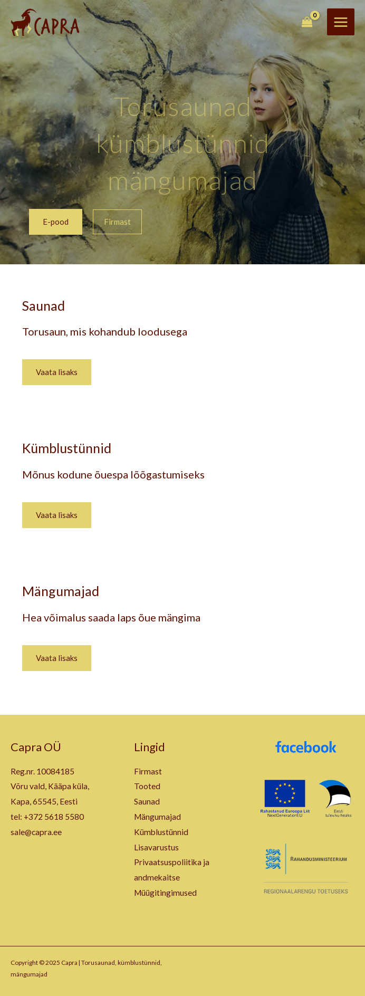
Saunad (43, 305)
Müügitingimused (165, 892)
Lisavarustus (156, 847)
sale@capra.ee (36, 832)
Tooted (147, 786)
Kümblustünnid (66, 448)
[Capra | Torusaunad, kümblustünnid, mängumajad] (45, 22)
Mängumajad (60, 591)
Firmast (148, 771)
